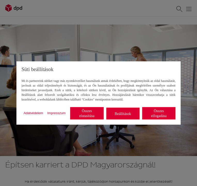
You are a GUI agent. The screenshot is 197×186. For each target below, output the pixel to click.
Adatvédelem (33, 113)
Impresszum (56, 113)
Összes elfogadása (159, 113)
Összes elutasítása (86, 113)
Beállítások (123, 113)
